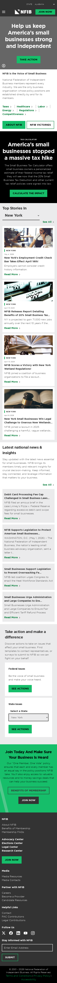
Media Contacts (11, 880)
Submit (10, 957)
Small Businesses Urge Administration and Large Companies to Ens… (28, 599)
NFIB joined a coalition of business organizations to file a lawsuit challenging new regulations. (25, 375)
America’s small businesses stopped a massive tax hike (29, 151)
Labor (41, 106)
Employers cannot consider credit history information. (24, 267)
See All (47, 221)
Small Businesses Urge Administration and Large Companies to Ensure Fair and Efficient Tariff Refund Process (26, 609)
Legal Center (10, 847)
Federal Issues (17, 668)
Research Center (12, 850)
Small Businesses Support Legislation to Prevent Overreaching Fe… (27, 570)
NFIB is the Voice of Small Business (24, 73)
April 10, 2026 (9, 362)
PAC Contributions (13, 916)
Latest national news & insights (22, 450)
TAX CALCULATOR (28, 139)
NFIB (5, 819)
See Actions (20, 688)
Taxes (5, 106)
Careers (6, 892)
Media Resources (12, 876)
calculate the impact (28, 193)
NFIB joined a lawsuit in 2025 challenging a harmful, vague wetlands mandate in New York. (27, 428)
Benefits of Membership (16, 828)
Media (5, 870)
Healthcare (23, 106)
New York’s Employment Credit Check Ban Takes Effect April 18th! (28, 259)
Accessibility (28, 979)
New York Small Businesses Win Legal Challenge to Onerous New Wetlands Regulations (27, 420)
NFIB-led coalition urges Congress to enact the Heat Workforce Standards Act (28, 578)
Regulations (26, 110)
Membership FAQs (13, 831)
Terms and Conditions (19, 975)
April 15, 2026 (9, 308)
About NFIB (14, 125)
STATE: (29, 4)
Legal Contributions (13, 920)
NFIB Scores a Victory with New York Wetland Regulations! (27, 367)
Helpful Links (10, 907)
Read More (11, 274)
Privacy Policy (42, 975)
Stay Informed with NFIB (17, 940)
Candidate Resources (14, 900)
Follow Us (8, 927)
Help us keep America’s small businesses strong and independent (28, 36)
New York (11, 250)
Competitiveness (13, 114)
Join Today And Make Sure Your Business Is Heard (28, 754)
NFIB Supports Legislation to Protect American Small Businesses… (27, 531)
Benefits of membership (28, 790)
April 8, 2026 (9, 415)
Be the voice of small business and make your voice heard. (26, 677)
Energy (6, 110)
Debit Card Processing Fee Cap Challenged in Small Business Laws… (26, 496)
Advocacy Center (13, 839)
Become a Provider (13, 896)
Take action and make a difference (25, 634)
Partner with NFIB (13, 887)
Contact (6, 912)
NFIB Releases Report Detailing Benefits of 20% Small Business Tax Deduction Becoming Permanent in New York (26, 313)
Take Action (28, 59)
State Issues (15, 704)
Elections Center (12, 843)
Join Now (45, 12)
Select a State (19, 711)
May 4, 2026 (9, 254)
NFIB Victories (40, 125)
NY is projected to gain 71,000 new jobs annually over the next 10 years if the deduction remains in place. (28, 321)
